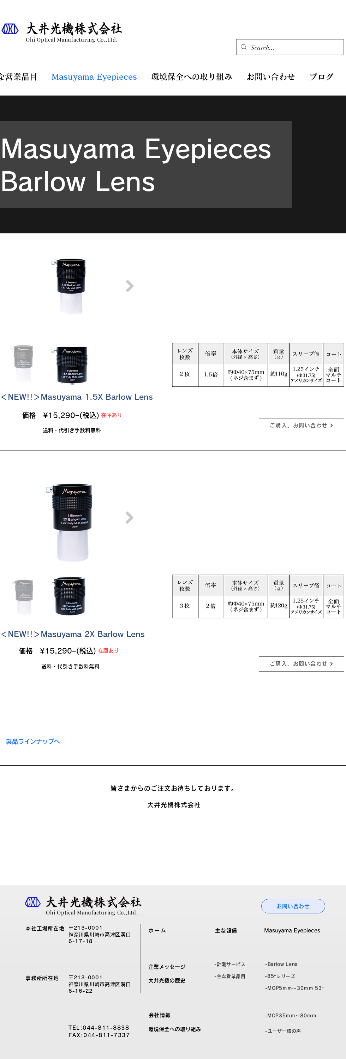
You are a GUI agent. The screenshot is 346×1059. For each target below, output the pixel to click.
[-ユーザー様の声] (283, 1031)
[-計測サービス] (230, 964)
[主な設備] (226, 931)
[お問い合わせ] (293, 906)
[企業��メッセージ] (166, 967)
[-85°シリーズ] (280, 976)
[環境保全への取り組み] (175, 1029)
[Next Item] (130, 286)
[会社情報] (159, 1015)
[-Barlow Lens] (281, 964)
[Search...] (290, 47)
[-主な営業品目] (230, 976)
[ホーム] (157, 931)
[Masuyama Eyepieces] (292, 931)
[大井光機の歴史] (166, 981)
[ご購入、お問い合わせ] (301, 425)
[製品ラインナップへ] (33, 742)
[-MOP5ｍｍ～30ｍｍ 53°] (294, 988)
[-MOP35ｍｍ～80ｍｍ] (291, 1016)
